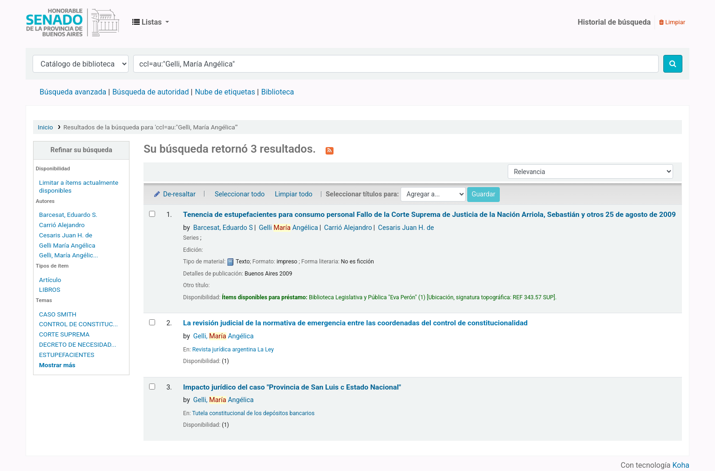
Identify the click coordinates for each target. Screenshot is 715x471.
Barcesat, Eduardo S (223, 228)
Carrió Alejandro (62, 225)
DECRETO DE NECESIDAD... (77, 344)
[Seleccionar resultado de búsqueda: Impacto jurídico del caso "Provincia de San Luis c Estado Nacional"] (152, 387)
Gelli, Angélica (223, 336)
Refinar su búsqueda (81, 150)
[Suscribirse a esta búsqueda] (329, 150)
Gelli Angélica (288, 228)
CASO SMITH (57, 314)
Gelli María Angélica (67, 245)
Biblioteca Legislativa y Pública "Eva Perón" (72, 22)
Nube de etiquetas (225, 91)
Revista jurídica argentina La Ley (233, 349)
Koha (681, 465)
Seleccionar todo (240, 194)
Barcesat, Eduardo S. (68, 214)
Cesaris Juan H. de (65, 235)
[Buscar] (672, 64)
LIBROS (50, 289)
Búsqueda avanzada (73, 91)
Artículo (50, 279)
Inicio (45, 127)
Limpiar (672, 22)
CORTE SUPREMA (64, 334)
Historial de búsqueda (614, 22)
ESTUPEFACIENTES (67, 354)
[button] (151, 22)
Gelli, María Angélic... (68, 255)
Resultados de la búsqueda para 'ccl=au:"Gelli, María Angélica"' (150, 127)
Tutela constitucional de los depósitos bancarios (253, 413)
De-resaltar (174, 194)
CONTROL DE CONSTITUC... (78, 324)
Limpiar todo (294, 194)
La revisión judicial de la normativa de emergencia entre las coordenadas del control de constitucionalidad (355, 323)
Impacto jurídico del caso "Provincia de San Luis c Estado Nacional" (292, 387)
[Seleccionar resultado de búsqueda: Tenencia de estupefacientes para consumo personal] (152, 214)
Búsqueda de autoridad (150, 91)
